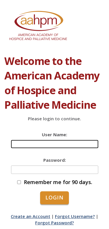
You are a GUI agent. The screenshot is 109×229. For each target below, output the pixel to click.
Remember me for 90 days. (58, 182)
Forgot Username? (75, 216)
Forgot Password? (54, 223)
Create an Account (30, 216)
